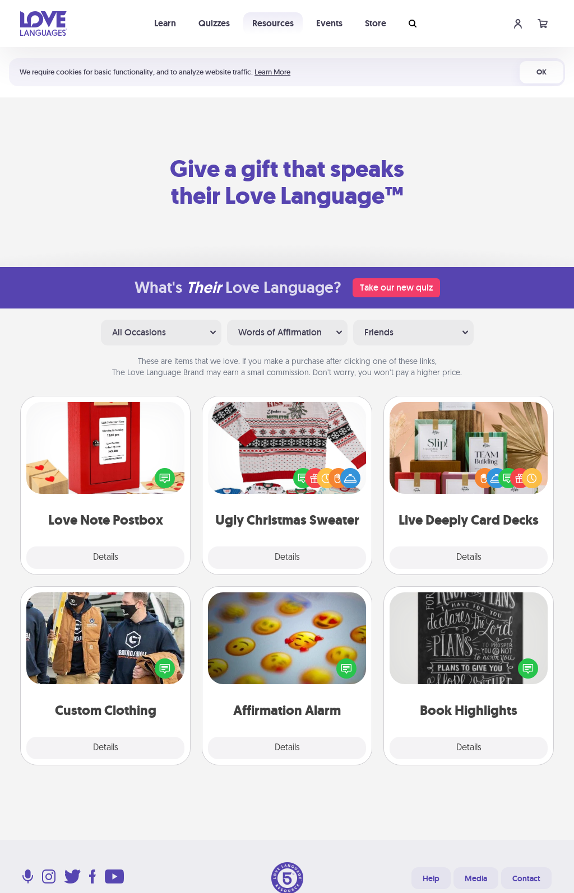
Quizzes (214, 23)
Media (476, 878)
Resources (273, 23)
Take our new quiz (396, 287)
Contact (526, 878)
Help (431, 878)
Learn (165, 23)
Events (329, 23)
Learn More (272, 72)
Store (375, 23)
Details (105, 557)
